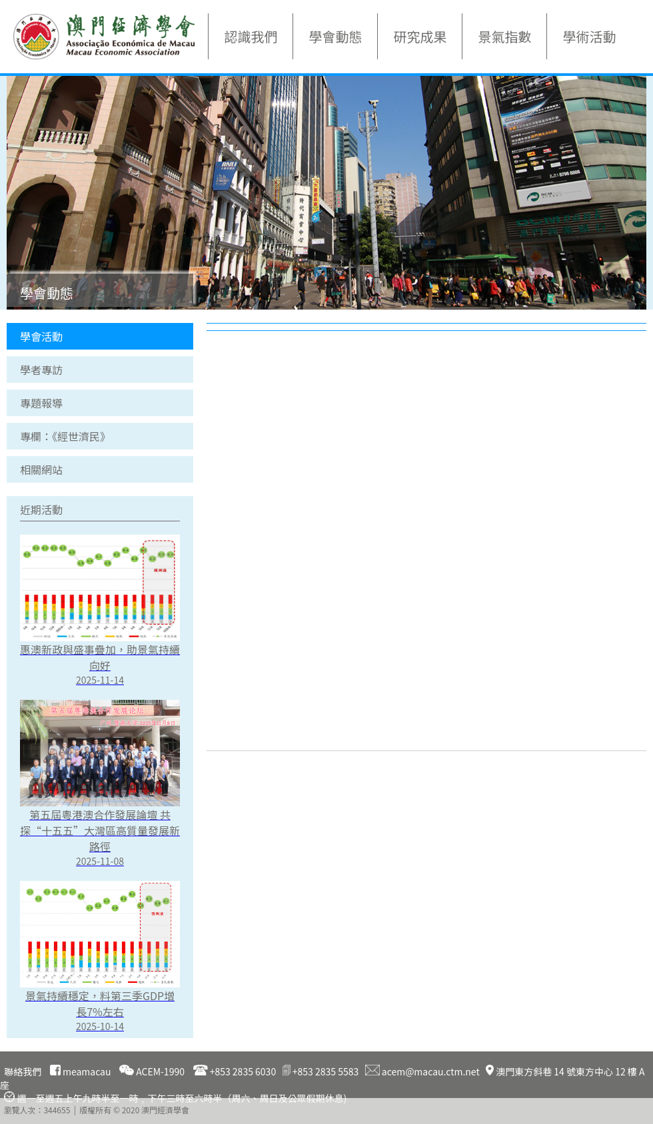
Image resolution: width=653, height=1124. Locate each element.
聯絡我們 (22, 1071)
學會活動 (41, 336)
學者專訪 (41, 370)
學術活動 (589, 36)
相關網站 (41, 469)
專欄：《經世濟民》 (65, 436)
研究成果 (419, 36)
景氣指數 (504, 36)
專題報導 (41, 403)
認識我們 (250, 36)
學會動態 (335, 36)
